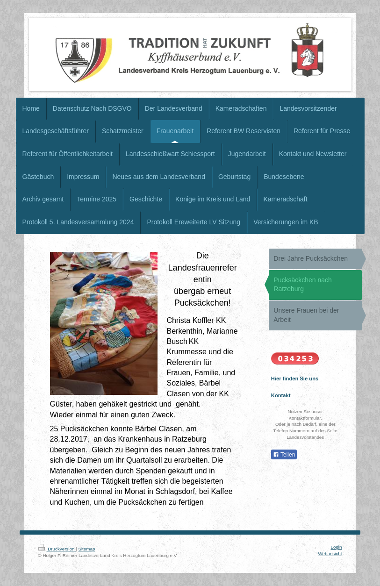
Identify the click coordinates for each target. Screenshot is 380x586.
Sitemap (86, 548)
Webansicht (330, 553)
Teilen (284, 454)
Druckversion (57, 548)
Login (336, 547)
